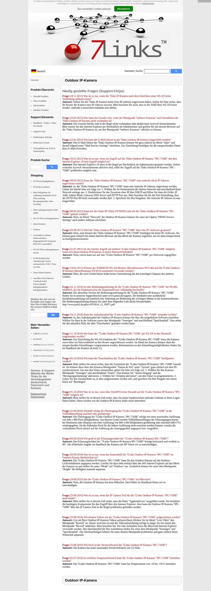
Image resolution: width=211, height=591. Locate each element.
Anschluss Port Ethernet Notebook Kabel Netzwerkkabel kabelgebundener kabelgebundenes (43, 284)
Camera (36, 229)
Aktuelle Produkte (41, 96)
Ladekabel (40, 333)
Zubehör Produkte (41, 110)
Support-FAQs (39, 131)
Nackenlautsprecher (44, 361)
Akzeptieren (123, 8)
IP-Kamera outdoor (41, 187)
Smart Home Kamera (42, 272)
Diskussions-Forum (41, 143)
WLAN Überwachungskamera (46, 218)
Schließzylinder (43, 350)
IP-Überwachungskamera (44, 181)
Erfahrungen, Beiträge (42, 137)
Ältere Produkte (40, 101)
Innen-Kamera (39, 224)
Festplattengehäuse (43, 356)
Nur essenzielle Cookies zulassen (94, 8)
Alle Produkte (39, 105)
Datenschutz (148, 3)
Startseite (129, 71)
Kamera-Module (43, 345)
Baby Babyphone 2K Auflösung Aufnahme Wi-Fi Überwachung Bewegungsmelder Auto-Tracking (44, 198)
